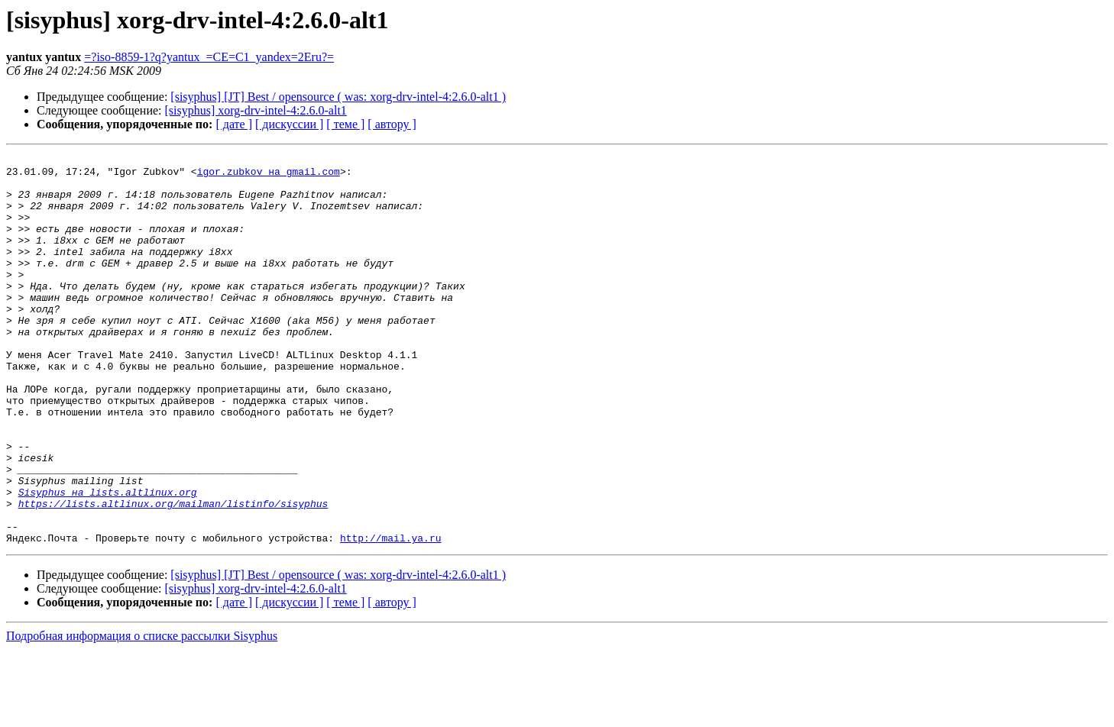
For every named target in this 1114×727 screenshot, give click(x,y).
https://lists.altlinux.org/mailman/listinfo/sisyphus (173, 574)
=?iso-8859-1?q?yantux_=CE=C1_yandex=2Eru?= (209, 56)
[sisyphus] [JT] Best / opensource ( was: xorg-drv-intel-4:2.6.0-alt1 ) (338, 96)
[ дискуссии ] (289, 124)
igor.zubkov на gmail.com (268, 176)
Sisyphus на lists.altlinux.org (107, 560)
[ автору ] (392, 124)
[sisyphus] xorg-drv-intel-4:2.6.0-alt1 (256, 110)
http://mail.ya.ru (391, 615)
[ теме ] (345, 124)
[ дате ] (233, 124)
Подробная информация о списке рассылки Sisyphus (141, 713)
